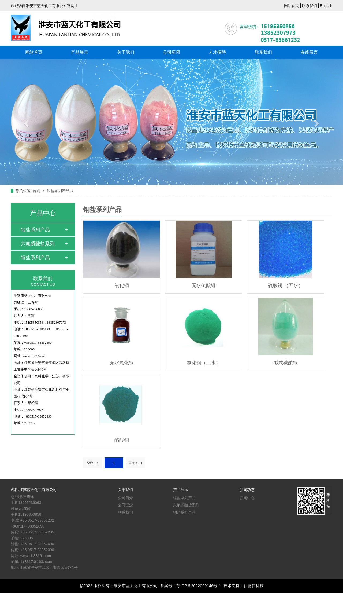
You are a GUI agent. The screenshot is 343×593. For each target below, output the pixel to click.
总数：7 (92, 463)
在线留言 (309, 52)
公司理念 (125, 505)
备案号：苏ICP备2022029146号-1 (190, 585)
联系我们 (309, 5)
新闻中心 (247, 498)
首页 (37, 191)
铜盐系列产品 (58, 191)
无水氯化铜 (122, 362)
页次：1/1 (135, 463)
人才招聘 (217, 52)
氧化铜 (121, 285)
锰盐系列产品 (35, 229)
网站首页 (291, 5)
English (326, 5)
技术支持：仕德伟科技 (243, 585)
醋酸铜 (121, 440)
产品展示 (79, 52)
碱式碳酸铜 (286, 362)
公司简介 (125, 498)
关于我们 (125, 52)
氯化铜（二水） (204, 362)
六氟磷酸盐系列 (38, 243)
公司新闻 (171, 52)
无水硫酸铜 (204, 285)
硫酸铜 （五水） (285, 285)
